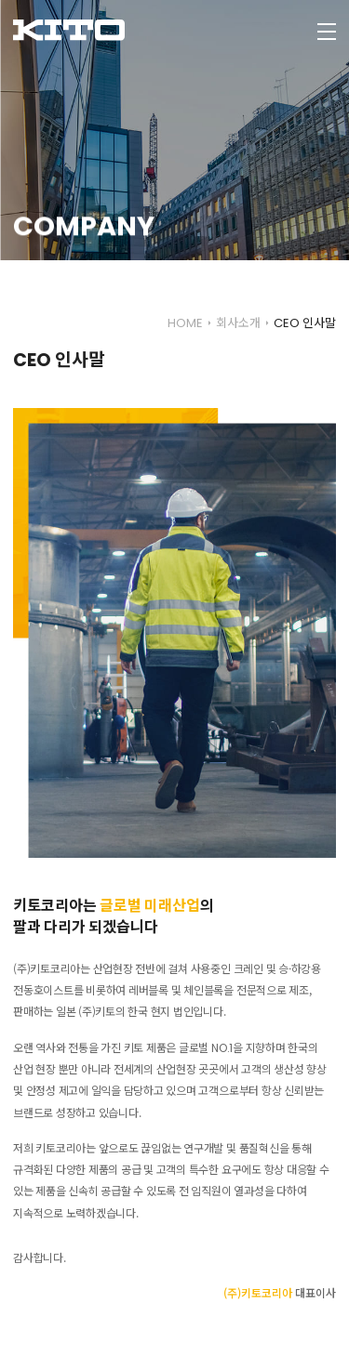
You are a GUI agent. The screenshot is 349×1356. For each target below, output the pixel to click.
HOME (185, 323)
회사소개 (238, 323)
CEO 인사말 (305, 323)
